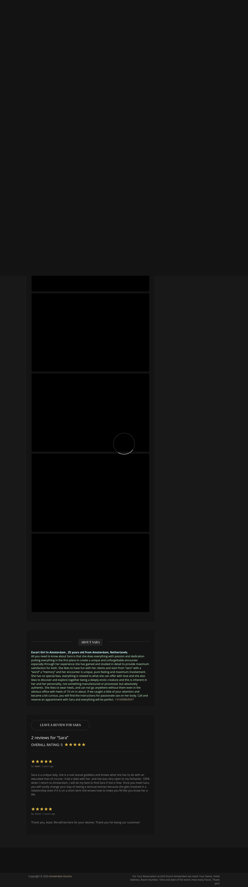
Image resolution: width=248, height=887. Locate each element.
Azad (37, 766)
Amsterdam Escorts (60, 876)
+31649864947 (124, 699)
